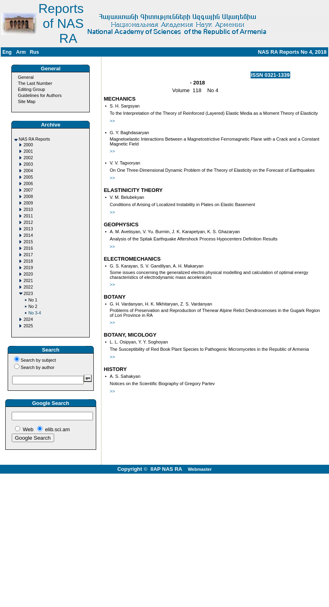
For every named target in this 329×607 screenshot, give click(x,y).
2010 (28, 209)
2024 (28, 319)
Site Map (26, 101)
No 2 (32, 306)
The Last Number (35, 83)
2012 (28, 222)
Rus (34, 52)
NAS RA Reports (34, 139)
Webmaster (200, 469)
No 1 (32, 300)
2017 (28, 255)
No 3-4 (34, 313)
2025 (28, 326)
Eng (7, 52)
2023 (28, 293)
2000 (28, 145)
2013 (28, 229)
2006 (28, 183)
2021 (28, 280)
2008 (28, 196)
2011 (28, 216)
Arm (21, 52)
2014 (28, 235)
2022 (28, 287)
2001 (28, 151)
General (26, 77)
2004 (28, 171)
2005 (28, 177)
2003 (28, 164)
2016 (28, 248)
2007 (28, 190)
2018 (28, 261)
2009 (28, 203)
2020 (28, 274)
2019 (28, 268)
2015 (28, 242)
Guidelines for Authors (39, 95)
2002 (28, 158)
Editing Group (31, 89)
